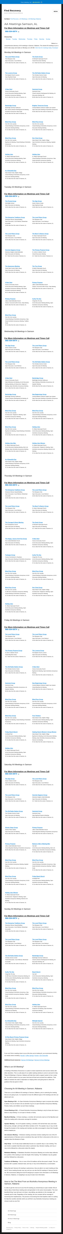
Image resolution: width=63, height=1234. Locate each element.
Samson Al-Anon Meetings (42, 1060)
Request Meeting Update (41, 1227)
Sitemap (32, 1227)
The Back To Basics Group (40, 233)
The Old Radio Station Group (41, 73)
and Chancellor (43, 1055)
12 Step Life (52, 1227)
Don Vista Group (37, 138)
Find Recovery (12, 10)
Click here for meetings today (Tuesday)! (46, 48)
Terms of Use (25, 1227)
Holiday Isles (9, 154)
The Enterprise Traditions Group (15, 217)
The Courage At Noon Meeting (14, 522)
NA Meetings (12, 1215)
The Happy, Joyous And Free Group (16, 538)
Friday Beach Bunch (11, 732)
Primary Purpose (37, 282)
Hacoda (22, 1055)
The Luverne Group (11, 73)
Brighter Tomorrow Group (40, 105)
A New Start (8, 89)
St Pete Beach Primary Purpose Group (17, 1037)
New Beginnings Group (39, 394)
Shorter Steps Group (11, 827)
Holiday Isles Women (38, 443)
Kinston (36, 1055)
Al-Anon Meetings (13, 1218)
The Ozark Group (37, 56)
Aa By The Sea (36, 298)
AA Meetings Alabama (34, 19)
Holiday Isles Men (10, 443)
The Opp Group (37, 201)
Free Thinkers (36, 715)
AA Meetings (23, 19)
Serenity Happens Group (12, 250)
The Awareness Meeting (12, 266)
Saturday (41, 39)
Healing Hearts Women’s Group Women (44, 732)
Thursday (29, 39)
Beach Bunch (36, 972)
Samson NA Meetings (27, 1060)
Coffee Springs (29, 1055)
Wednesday (22, 39)
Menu (56, 11)
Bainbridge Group (10, 105)
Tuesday (14, 39)
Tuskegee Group (10, 555)
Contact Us (8, 1229)
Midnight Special (37, 1020)
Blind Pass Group (10, 122)
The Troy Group (37, 266)
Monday (8, 39)
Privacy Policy (17, 1227)
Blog (9, 1222)
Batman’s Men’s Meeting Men (41, 843)
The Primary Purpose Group (40, 250)
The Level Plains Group (12, 56)
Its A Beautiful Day (10, 170)
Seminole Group (37, 89)
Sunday (48, 39)
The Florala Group (10, 201)
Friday (35, 39)
